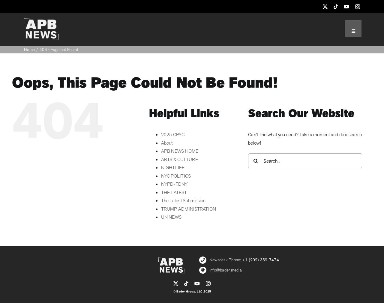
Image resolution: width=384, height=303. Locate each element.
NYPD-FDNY (174, 184)
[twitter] (325, 6)
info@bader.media (225, 270)
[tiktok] (336, 6)
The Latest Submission (183, 200)
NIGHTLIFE (173, 167)
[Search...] (305, 160)
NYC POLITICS (176, 176)
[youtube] (346, 6)
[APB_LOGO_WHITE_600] (41, 20)
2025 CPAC (173, 134)
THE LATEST (174, 192)
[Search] (255, 160)
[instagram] (357, 6)
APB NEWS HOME (180, 151)
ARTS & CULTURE (179, 159)
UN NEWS (171, 217)
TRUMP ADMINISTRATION (188, 209)
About (167, 143)
